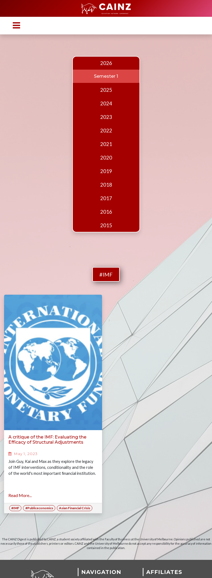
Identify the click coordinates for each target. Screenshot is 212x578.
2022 (106, 131)
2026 (106, 63)
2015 (106, 225)
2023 (106, 117)
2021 (106, 144)
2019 (106, 171)
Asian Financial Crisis (74, 508)
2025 (106, 90)
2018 (106, 185)
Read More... (20, 495)
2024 (106, 103)
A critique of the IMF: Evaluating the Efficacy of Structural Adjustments (47, 439)
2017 (106, 198)
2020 (106, 158)
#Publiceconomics (39, 508)
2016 (106, 212)
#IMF (106, 274)
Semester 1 (106, 76)
